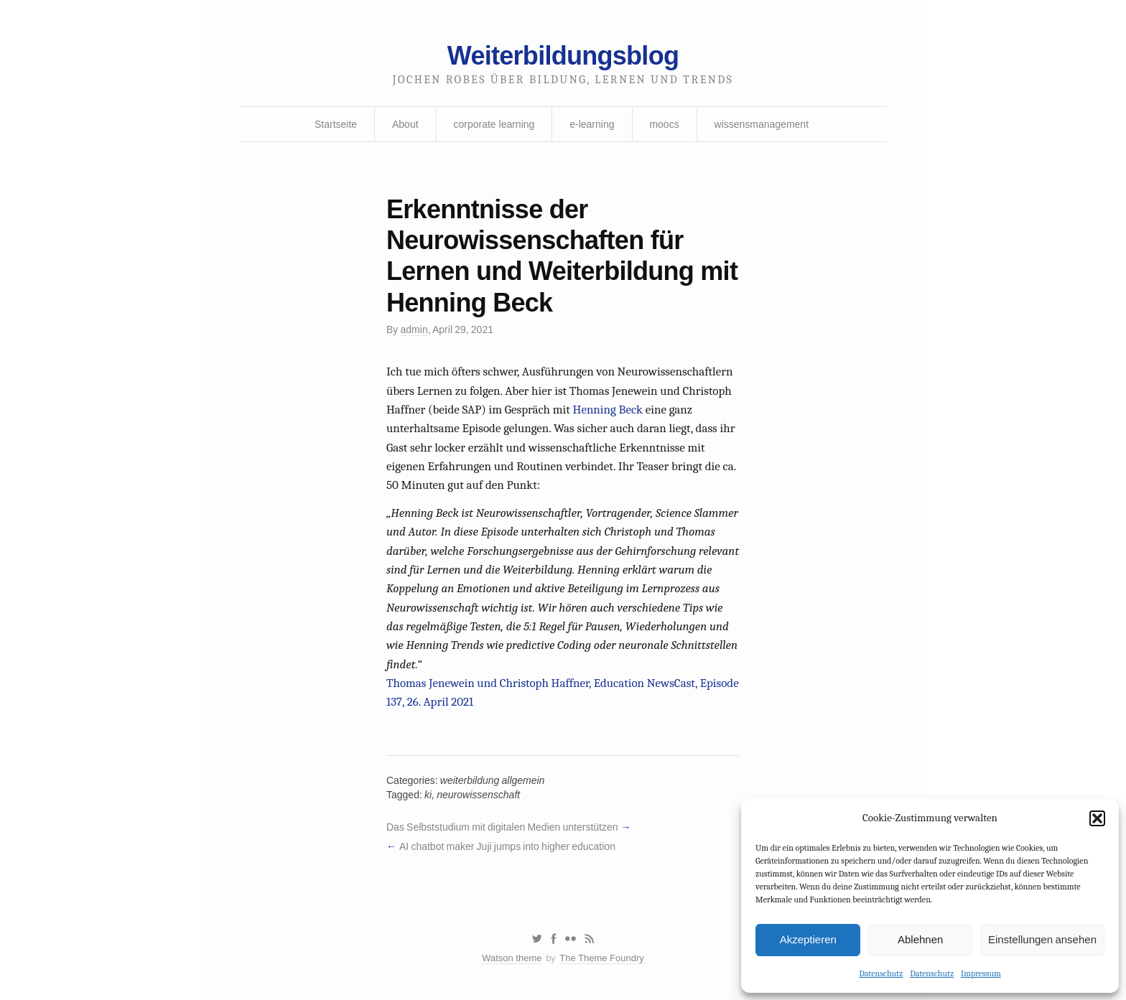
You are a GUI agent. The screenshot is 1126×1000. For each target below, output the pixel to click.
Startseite (336, 124)
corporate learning (493, 124)
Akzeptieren (808, 939)
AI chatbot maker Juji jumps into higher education (507, 846)
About (405, 124)
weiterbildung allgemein (492, 780)
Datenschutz (881, 973)
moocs (664, 124)
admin (414, 329)
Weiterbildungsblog (563, 55)
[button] (1097, 818)
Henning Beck (608, 409)
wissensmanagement (762, 124)
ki (428, 794)
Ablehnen (920, 939)
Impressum (981, 973)
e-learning (591, 124)
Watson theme (511, 958)
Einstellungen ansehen (1042, 939)
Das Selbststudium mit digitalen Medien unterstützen (502, 827)
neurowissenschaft (478, 794)
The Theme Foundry (601, 958)
